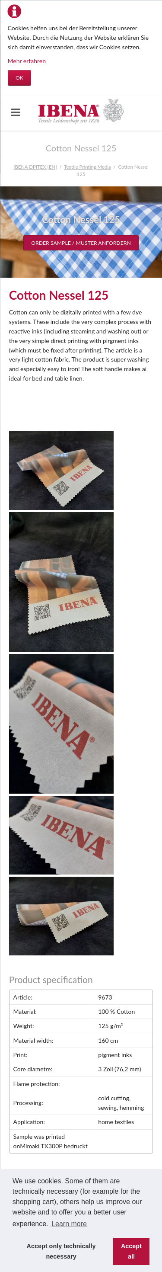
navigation (15, 112)
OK (19, 77)
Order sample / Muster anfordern (81, 243)
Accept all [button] (131, 1251)
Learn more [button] (69, 1223)
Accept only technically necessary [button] (61, 1251)
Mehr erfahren (27, 60)
